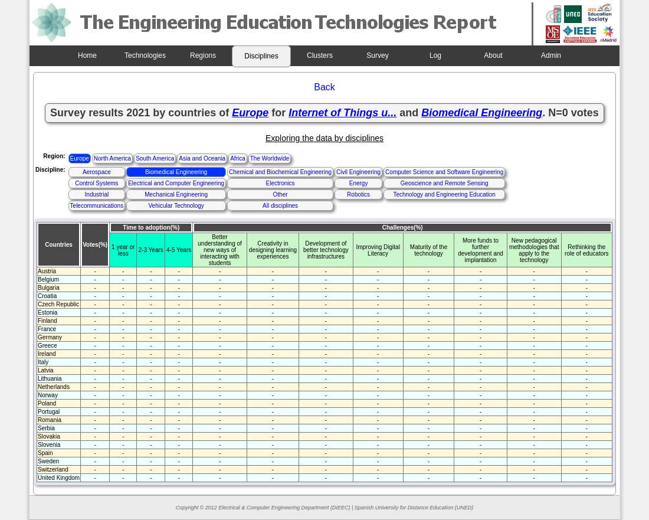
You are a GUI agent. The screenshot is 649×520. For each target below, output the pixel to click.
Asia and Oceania (202, 158)
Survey (377, 55)
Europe (79, 158)
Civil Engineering (358, 172)
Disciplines (261, 56)
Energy (358, 183)
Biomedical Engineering (176, 172)
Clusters (320, 55)
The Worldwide (270, 158)
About (493, 55)
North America (112, 158)
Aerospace (97, 172)
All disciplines (280, 205)
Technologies (145, 55)
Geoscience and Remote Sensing (445, 183)
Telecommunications (97, 205)
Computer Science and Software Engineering (444, 172)
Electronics (280, 183)
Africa (237, 158)
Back (324, 87)
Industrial (97, 194)
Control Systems (96, 183)
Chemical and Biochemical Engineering (280, 172)
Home (87, 55)
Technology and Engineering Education (444, 194)
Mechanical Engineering (176, 194)
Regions (203, 55)
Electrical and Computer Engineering (176, 183)
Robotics (358, 194)
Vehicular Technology (176, 205)
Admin (551, 55)
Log (435, 55)
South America (155, 158)
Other (280, 194)
